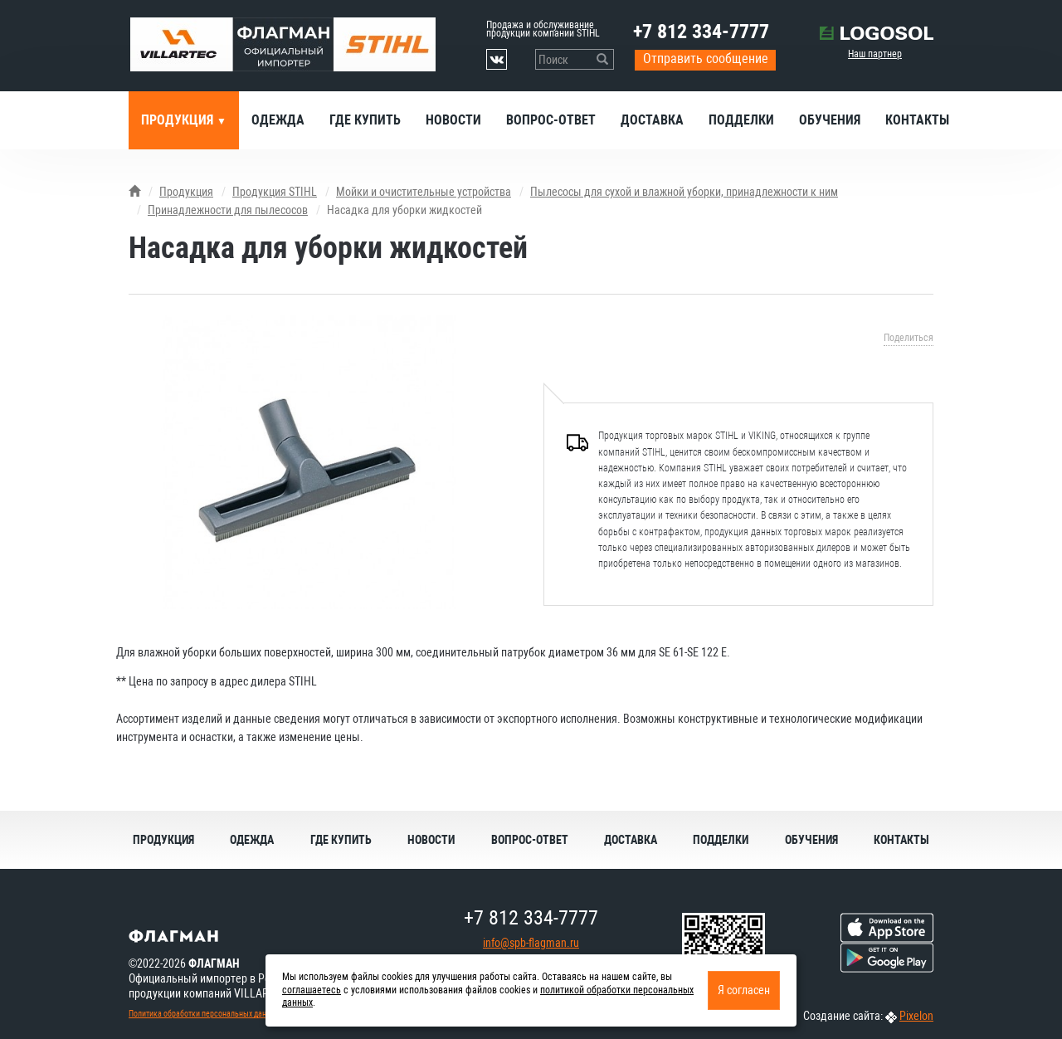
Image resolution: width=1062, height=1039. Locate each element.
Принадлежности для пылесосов (228, 210)
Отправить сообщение (705, 58)
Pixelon (916, 1015)
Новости (453, 120)
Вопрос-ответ (551, 120)
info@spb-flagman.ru (531, 942)
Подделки (741, 120)
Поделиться (908, 338)
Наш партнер (875, 54)
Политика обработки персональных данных (204, 1013)
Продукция (179, 120)
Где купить (365, 120)
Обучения (829, 120)
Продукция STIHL (274, 191)
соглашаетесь (311, 990)
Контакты (917, 120)
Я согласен (744, 990)
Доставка (652, 120)
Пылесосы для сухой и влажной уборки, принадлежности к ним (684, 191)
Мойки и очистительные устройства (423, 191)
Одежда (277, 120)
